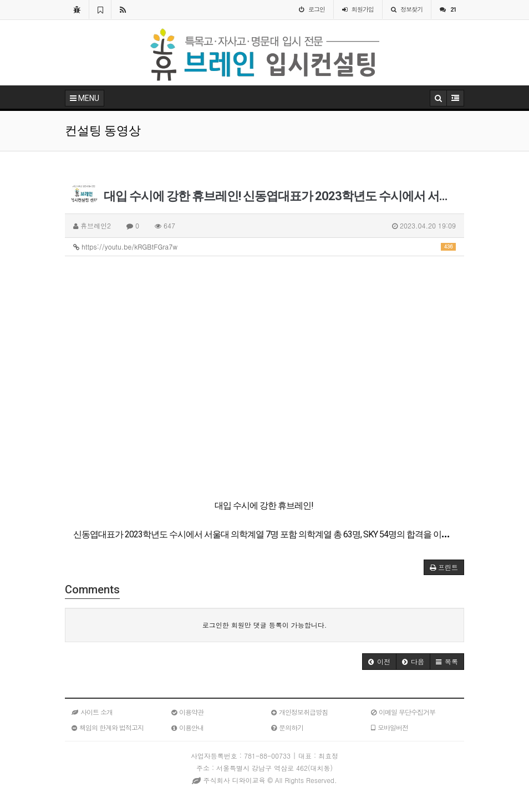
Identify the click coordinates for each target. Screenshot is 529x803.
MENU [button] (84, 98)
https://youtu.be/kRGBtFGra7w (264, 246)
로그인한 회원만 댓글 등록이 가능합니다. (264, 624)
